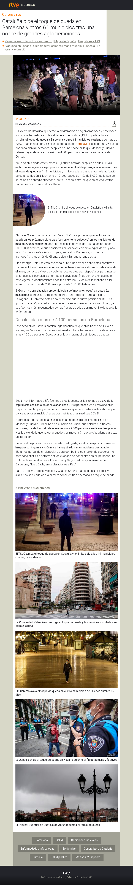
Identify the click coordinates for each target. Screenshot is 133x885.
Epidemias (69, 848)
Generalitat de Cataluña (98, 848)
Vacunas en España (18, 46)
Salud (59, 840)
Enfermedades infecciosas (37, 848)
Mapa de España (65, 41)
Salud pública (59, 857)
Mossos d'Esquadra (87, 857)
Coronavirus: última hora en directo (28, 41)
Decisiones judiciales (84, 840)
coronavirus (83, 144)
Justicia (38, 857)
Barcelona (42, 840)
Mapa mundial (73, 46)
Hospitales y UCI (89, 41)
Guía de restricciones (47, 46)
